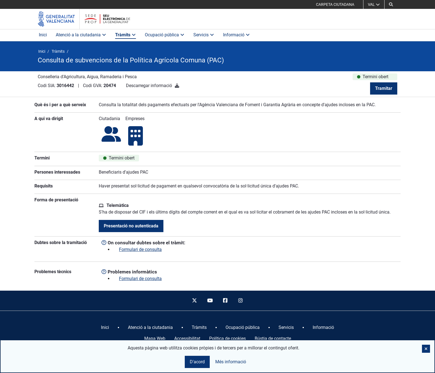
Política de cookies (227, 338)
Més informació (230, 361)
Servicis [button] (203, 34)
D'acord (197, 361)
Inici (43, 34)
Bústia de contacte (273, 338)
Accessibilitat (187, 338)
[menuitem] (105, 327)
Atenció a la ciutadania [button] (81, 34)
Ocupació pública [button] (164, 34)
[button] (391, 4)
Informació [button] (236, 34)
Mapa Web (154, 338)
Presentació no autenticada (131, 226)
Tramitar (383, 88)
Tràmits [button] (125, 34)
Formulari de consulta (140, 249)
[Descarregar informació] (177, 85)
